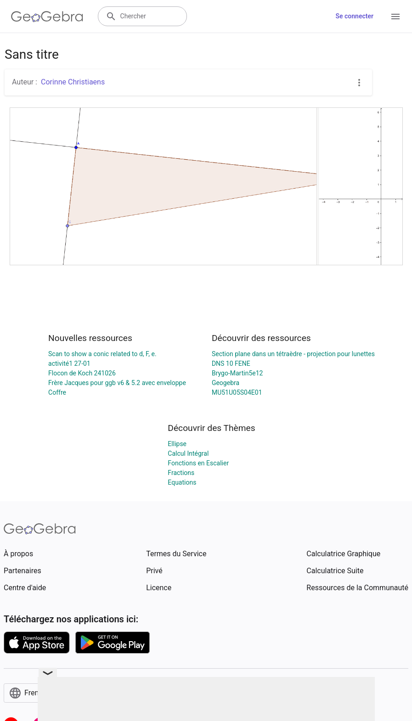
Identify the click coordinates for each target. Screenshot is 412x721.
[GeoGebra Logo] (47, 16)
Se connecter (354, 16)
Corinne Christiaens (73, 82)
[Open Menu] (395, 16)
